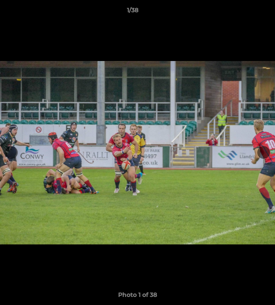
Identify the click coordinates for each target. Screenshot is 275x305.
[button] (244, 12)
